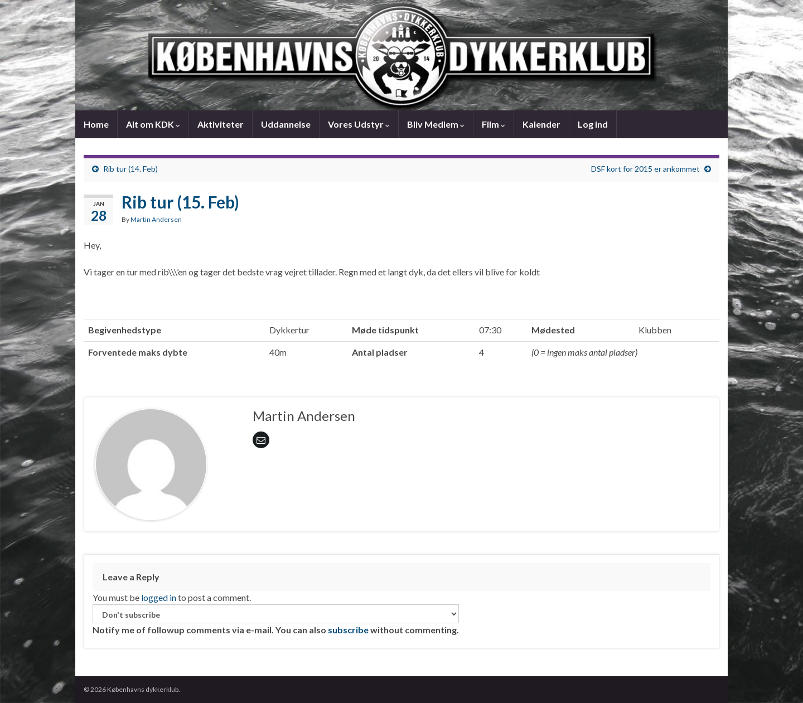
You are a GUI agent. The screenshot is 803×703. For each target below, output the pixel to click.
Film (493, 124)
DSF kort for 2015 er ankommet (645, 168)
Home (96, 124)
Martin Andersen (156, 219)
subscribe (348, 629)
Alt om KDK (153, 124)
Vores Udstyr (359, 124)
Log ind (593, 124)
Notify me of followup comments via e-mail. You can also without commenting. (276, 619)
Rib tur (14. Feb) (130, 168)
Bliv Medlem (436, 124)
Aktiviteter (220, 124)
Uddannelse (286, 124)
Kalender (541, 124)
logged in (158, 597)
